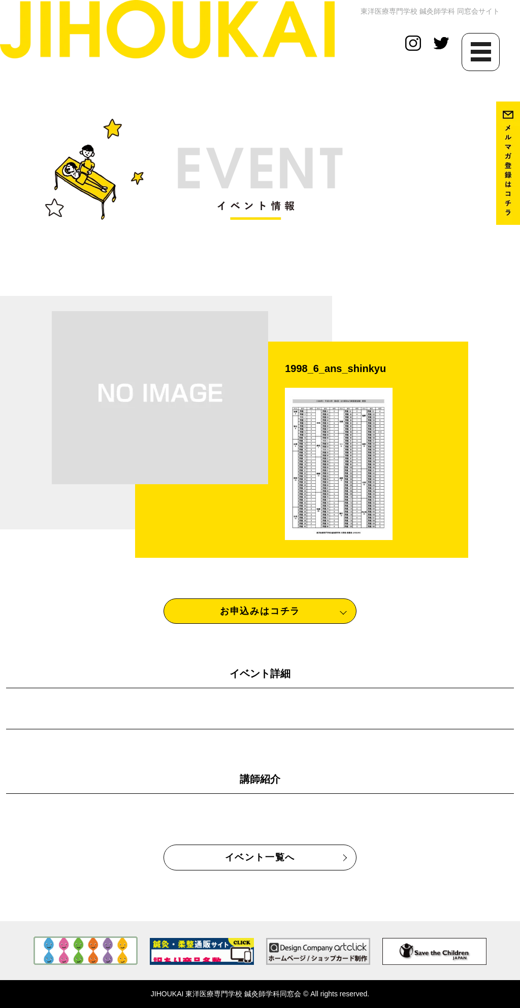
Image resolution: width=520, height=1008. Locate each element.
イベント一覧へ (260, 857)
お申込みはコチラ (260, 611)
